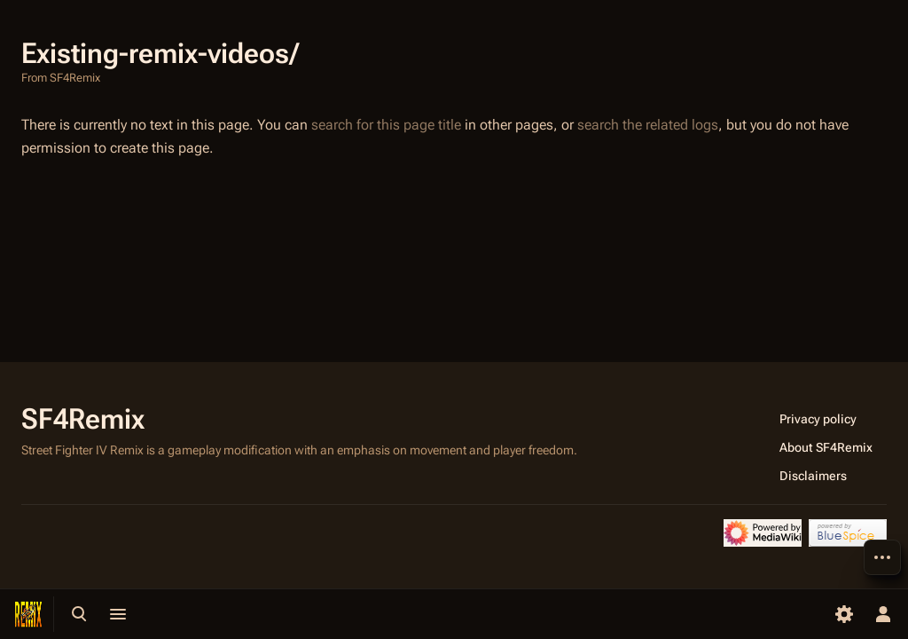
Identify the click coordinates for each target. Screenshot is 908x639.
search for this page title (386, 124)
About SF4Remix (826, 447)
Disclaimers (813, 476)
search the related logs (647, 124)
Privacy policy (818, 419)
